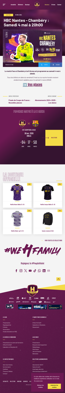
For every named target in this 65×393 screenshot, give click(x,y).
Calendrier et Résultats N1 (10, 347)
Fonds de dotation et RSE (10, 331)
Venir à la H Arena (7, 365)
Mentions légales (30, 384)
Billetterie (20, 5)
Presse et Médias (8, 371)
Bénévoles (35, 353)
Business (47, 5)
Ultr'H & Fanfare (36, 351)
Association (6, 329)
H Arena (53, 5)
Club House (35, 349)
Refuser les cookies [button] (40, 386)
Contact (59, 5)
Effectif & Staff (36, 323)
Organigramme (7, 325)
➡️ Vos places (32, 84)
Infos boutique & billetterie (39, 371)
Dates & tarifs (36, 367)
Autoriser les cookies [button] (54, 386)
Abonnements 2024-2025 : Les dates (44, 99)
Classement (35, 327)
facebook (56, 65)
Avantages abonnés (38, 369)
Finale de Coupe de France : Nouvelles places (20, 99)
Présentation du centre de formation (13, 342)
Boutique (27, 5)
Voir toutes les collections (53, 241)
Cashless (5, 369)
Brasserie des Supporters (39, 345)
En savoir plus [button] (38, 381)
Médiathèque (36, 347)
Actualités (13, 5)
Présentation (6, 323)
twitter (44, 65)
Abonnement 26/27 (37, 365)
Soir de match (7, 367)
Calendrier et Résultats (38, 325)
